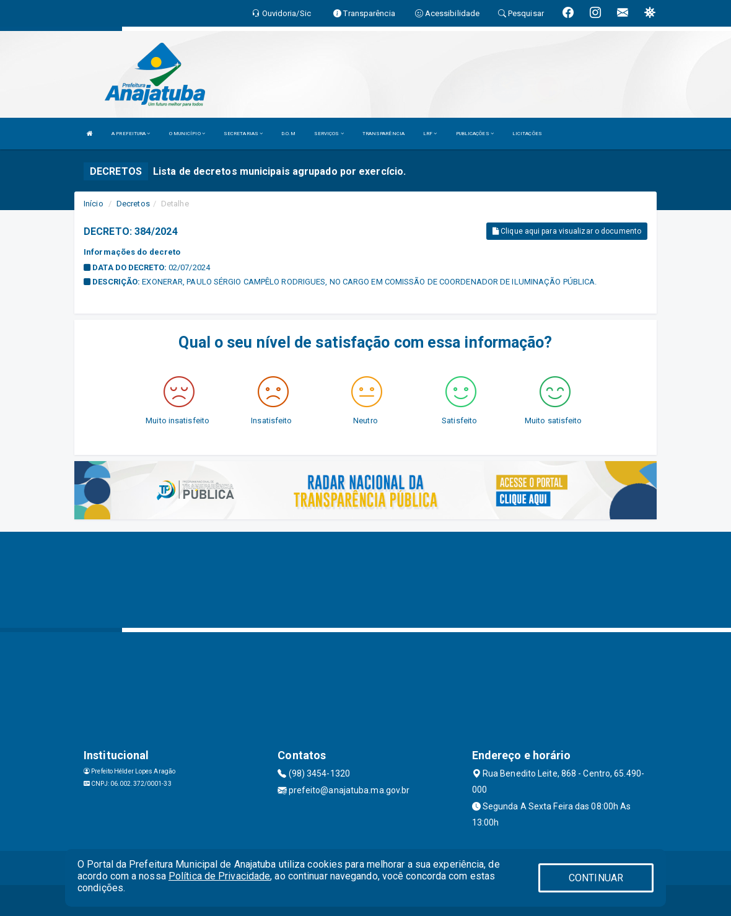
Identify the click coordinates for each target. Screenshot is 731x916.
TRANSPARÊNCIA (383, 133)
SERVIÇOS (329, 133)
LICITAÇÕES (527, 133)
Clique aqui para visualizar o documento (566, 231)
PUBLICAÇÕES (475, 133)
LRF (430, 133)
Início (93, 203)
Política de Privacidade (219, 876)
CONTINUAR (596, 878)
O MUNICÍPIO (187, 133)
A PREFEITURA (131, 133)
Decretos (133, 203)
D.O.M (288, 133)
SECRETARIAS (243, 133)
